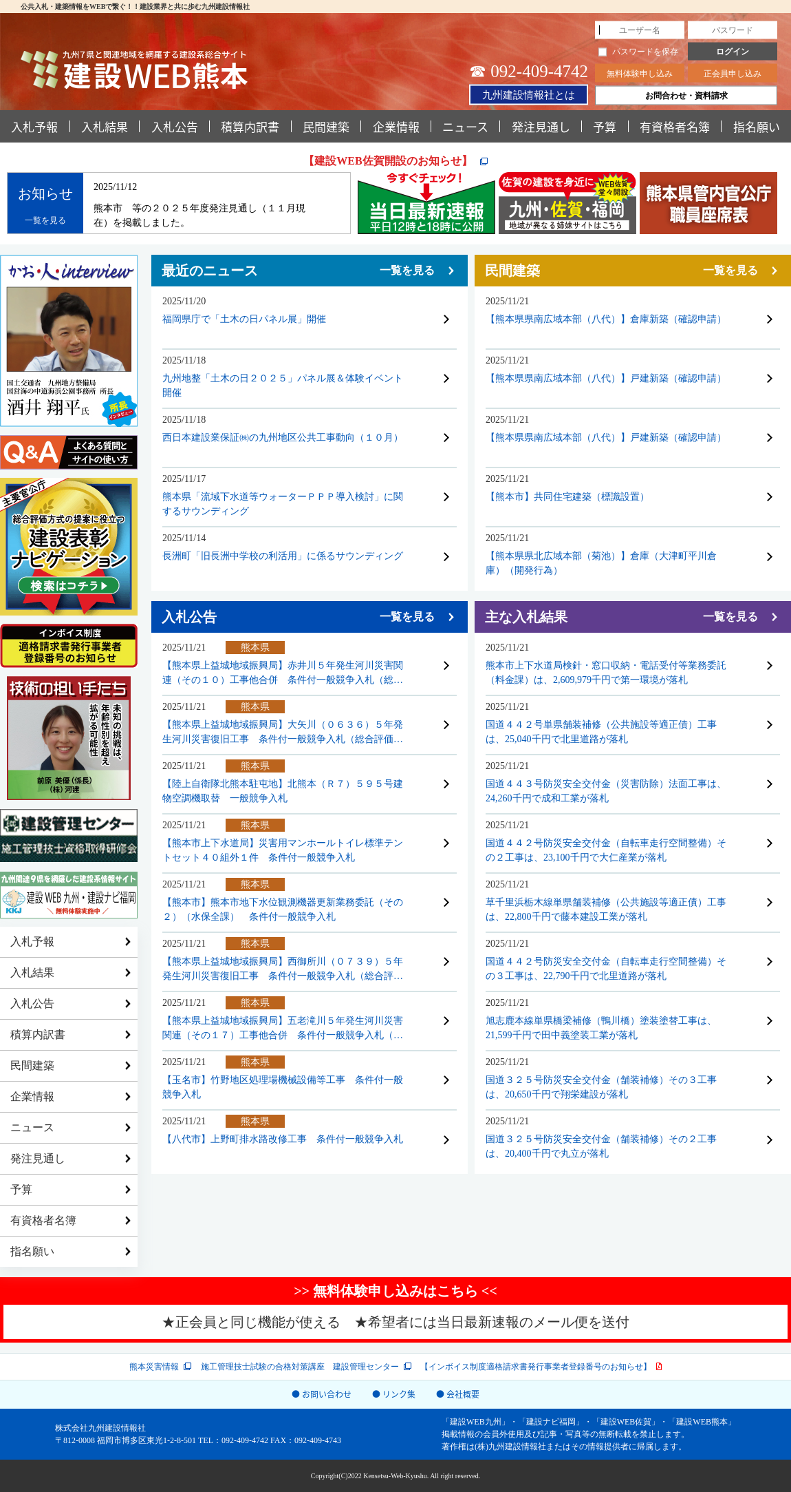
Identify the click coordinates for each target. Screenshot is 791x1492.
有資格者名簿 (675, 126)
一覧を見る (45, 220)
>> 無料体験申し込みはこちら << (395, 1291)
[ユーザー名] (639, 30)
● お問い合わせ (321, 1394)
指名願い (32, 1251)
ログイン (732, 51)
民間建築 (326, 126)
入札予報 (34, 126)
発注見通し (541, 126)
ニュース (465, 126)
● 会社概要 (457, 1394)
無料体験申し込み (640, 73)
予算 (604, 126)
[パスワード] (732, 30)
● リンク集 (393, 1394)
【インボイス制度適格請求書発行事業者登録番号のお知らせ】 (535, 1367)
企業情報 (396, 126)
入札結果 (104, 126)
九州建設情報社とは (528, 94)
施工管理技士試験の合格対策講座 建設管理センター (300, 1367)
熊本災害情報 (154, 1367)
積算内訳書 (250, 126)
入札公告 (174, 126)
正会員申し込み (732, 73)
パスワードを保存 (638, 51)
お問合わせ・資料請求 (686, 96)
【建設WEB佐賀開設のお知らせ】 (389, 161)
